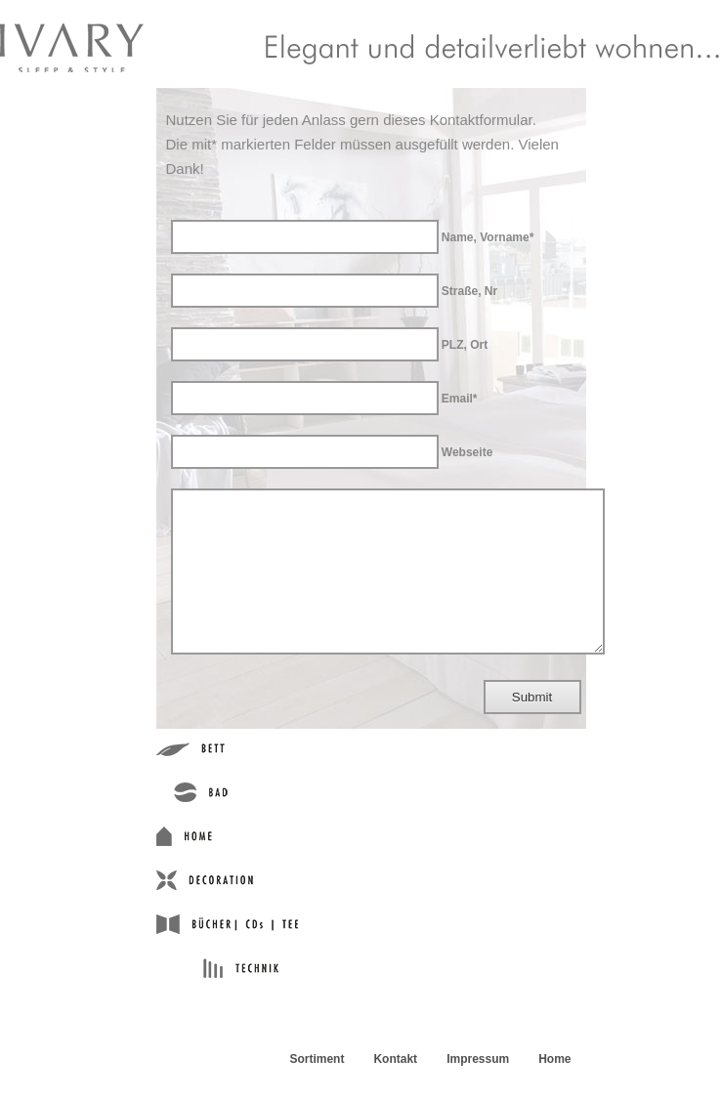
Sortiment (316, 1088)
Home (554, 1088)
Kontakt (395, 1088)
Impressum (477, 1088)
